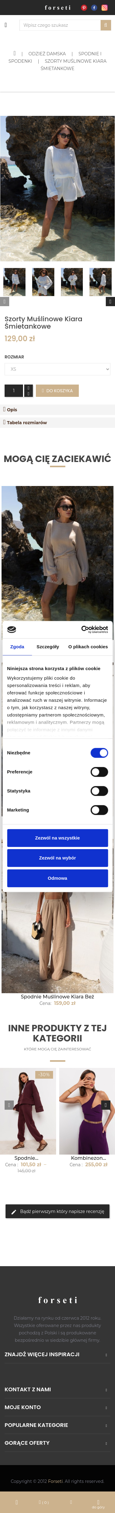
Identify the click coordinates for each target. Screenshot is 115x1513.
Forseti (55, 1481)
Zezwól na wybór (57, 857)
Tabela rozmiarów (27, 422)
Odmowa (57, 878)
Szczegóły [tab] (47, 646)
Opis (12, 410)
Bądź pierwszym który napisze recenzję (57, 1212)
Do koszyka (57, 391)
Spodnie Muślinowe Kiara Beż (57, 997)
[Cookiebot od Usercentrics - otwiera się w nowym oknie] (82, 630)
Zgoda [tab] (17, 646)
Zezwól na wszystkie (57, 837)
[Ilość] (14, 391)
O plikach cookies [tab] (88, 646)
